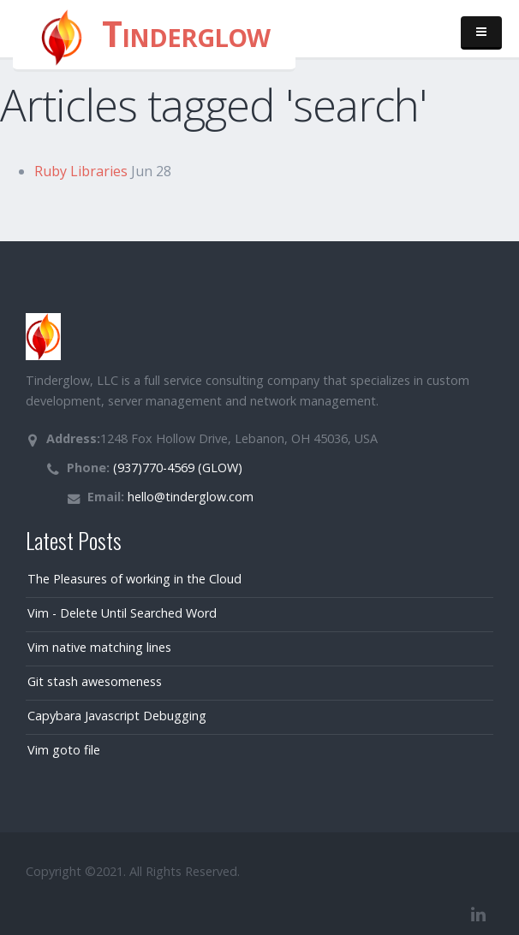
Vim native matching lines (99, 647)
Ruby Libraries (81, 171)
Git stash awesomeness (94, 681)
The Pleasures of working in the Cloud (134, 579)
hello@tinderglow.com (189, 496)
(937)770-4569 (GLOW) (176, 467)
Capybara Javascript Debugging (116, 715)
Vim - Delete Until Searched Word (122, 613)
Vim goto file (63, 750)
